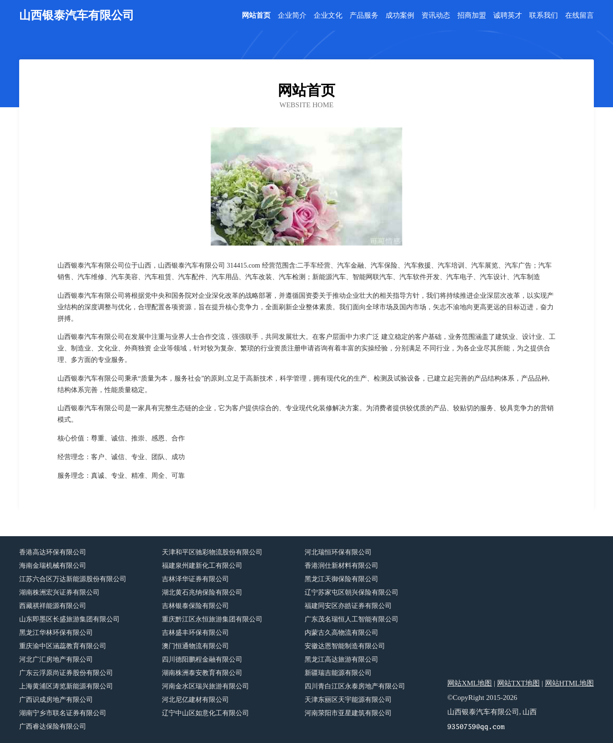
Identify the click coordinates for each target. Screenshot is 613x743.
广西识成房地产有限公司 (56, 699)
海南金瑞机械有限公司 (52, 565)
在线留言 (579, 15)
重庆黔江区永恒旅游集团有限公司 (212, 619)
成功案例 (400, 15)
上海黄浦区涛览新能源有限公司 (66, 686)
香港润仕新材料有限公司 (341, 565)
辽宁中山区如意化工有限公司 (205, 713)
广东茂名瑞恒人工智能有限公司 (351, 619)
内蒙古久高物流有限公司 (341, 632)
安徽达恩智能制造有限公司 (345, 646)
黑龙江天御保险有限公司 (341, 579)
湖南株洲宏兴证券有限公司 (59, 592)
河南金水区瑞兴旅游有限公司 (205, 686)
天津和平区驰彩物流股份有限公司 (212, 552)
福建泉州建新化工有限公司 (202, 565)
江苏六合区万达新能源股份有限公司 (72, 579)
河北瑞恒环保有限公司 (338, 552)
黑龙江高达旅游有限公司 (341, 659)
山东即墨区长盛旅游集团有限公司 (69, 619)
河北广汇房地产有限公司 (56, 659)
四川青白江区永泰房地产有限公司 (355, 686)
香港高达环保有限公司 (52, 552)
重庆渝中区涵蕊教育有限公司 (62, 646)
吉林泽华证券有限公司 (195, 579)
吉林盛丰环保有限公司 (195, 632)
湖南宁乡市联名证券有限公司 (62, 713)
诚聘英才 (507, 15)
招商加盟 (471, 15)
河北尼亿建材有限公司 (195, 699)
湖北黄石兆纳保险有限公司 (202, 592)
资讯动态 (435, 15)
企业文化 (328, 15)
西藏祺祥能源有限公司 (52, 605)
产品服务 (364, 15)
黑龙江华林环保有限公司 (56, 632)
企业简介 (292, 15)
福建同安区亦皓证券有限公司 (348, 605)
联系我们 (543, 15)
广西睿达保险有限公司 (52, 726)
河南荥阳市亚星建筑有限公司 (348, 713)
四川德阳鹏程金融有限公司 (202, 659)
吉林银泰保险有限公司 (195, 605)
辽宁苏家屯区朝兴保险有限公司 (351, 592)
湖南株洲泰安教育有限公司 (202, 672)
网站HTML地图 (569, 683)
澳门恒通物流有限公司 (195, 646)
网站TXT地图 (518, 683)
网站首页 (256, 15)
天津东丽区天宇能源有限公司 (348, 699)
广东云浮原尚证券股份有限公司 (66, 672)
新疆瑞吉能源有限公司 (338, 672)
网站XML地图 (469, 683)
